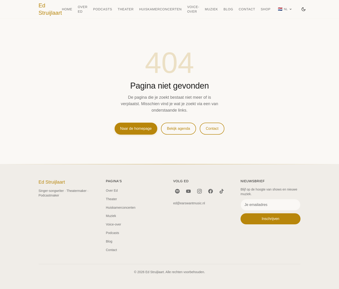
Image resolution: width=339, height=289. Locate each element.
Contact (247, 9)
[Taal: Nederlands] (285, 9)
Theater (126, 9)
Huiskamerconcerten (160, 9)
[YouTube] (188, 191)
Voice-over (193, 9)
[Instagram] (199, 191)
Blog (228, 9)
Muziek (211, 9)
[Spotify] (177, 191)
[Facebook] (210, 191)
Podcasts (102, 9)
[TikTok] (221, 191)
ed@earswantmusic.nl (189, 203)
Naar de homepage (136, 128)
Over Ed (82, 9)
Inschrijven (270, 219)
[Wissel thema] (303, 9)
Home (67, 9)
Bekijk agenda (178, 128)
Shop (266, 9)
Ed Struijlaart (50, 9)
